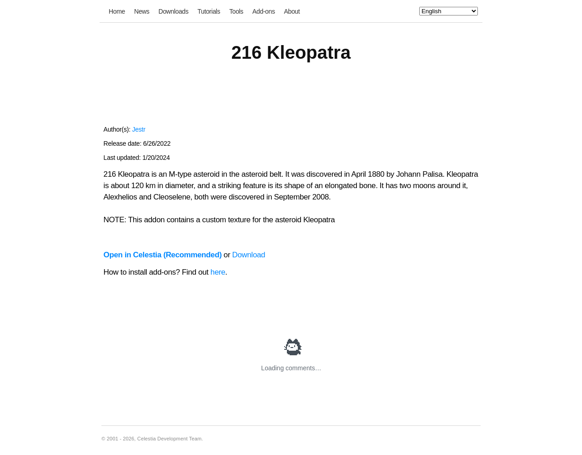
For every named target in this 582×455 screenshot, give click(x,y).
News (142, 11)
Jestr (138, 129)
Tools (236, 11)
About (292, 11)
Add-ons (263, 11)
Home (117, 11)
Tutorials (208, 11)
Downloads (173, 11)
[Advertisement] (291, 99)
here (218, 272)
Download (249, 255)
